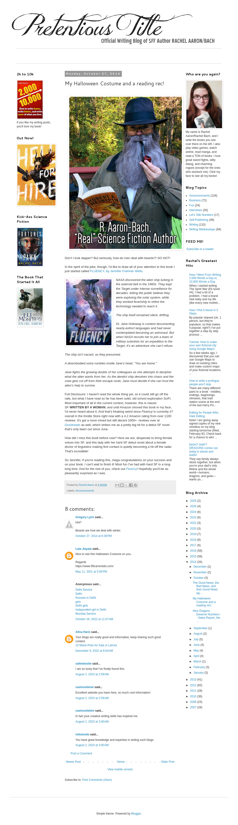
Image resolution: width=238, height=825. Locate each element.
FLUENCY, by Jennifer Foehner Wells (116, 271)
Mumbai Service (85, 613)
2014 (193, 562)
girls (78, 601)
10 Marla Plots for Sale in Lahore (96, 645)
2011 (193, 690)
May (196, 650)
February (199, 667)
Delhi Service (83, 589)
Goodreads (72, 425)
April (196, 656)
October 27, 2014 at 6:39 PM (93, 536)
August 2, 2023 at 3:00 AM (92, 721)
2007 (193, 707)
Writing (193, 224)
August (198, 633)
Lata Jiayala (83, 548)
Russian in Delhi (85, 597)
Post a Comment (81, 753)
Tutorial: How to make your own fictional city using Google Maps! (203, 345)
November (200, 572)
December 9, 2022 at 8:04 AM (94, 650)
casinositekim (84, 710)
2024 (193, 512)
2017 (193, 545)
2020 (193, 528)
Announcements (84, 490)
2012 (193, 685)
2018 (193, 539)
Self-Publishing (198, 220)
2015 (193, 556)
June (196, 644)
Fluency (131, 469)
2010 (193, 696)
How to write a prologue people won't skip (204, 382)
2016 (193, 550)
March (197, 661)
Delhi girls (81, 605)
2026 (193, 500)
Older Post (167, 761)
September (200, 628)
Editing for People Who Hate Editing (203, 414)
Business (195, 200)
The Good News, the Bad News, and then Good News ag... (206, 588)
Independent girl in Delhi (90, 609)
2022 (193, 523)
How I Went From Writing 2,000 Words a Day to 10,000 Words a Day (205, 278)
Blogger (136, 813)
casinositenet (84, 687)
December (200, 566)
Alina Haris (82, 632)
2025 (193, 506)
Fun (191, 205)
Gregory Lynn (84, 517)
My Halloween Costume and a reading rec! (204, 602)
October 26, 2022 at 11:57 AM (94, 619)
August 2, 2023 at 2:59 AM (92, 674)
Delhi (78, 593)
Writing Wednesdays (202, 229)
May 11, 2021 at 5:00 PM (91, 571)
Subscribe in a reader (199, 249)
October (198, 577)
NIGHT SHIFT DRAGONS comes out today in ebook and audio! (203, 450)
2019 (193, 534)
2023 (193, 517)
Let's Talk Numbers (201, 215)
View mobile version (120, 769)
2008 (193, 702)
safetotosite (83, 663)
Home (121, 761)
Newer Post (73, 761)
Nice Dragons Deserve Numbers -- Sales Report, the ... (207, 616)
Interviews (195, 210)
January (198, 672)
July (196, 639)
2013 (193, 679)
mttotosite (82, 734)
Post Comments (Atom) (97, 780)
